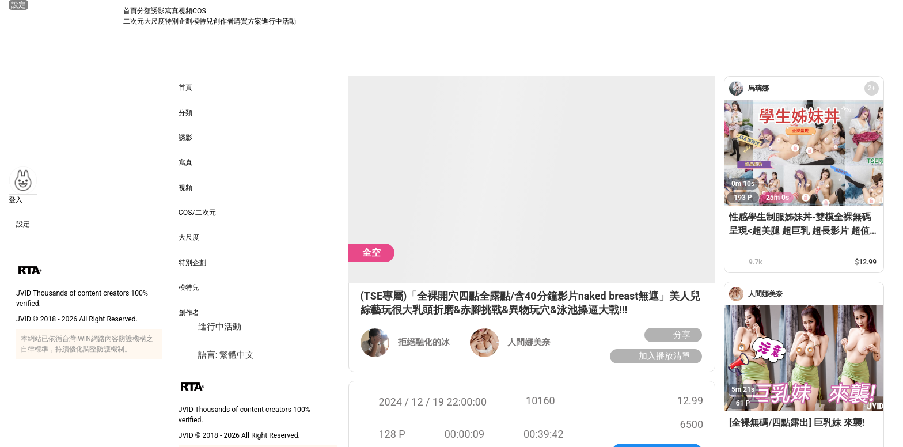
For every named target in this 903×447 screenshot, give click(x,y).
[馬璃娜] (738, 88)
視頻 (185, 11)
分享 (671, 335)
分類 (144, 11)
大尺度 (154, 21)
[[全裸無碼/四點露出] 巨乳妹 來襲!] (803, 358)
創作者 (223, 21)
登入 (15, 200)
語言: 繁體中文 (216, 355)
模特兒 (202, 21)
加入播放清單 (654, 356)
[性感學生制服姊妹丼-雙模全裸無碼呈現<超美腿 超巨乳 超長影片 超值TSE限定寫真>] (803, 153)
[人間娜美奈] (738, 294)
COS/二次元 (197, 205)
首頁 (130, 11)
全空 (371, 252)
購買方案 (247, 21)
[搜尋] (884, 16)
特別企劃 (178, 21)
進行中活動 (278, 21)
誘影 (158, 11)
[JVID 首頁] (65, 16)
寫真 (172, 11)
